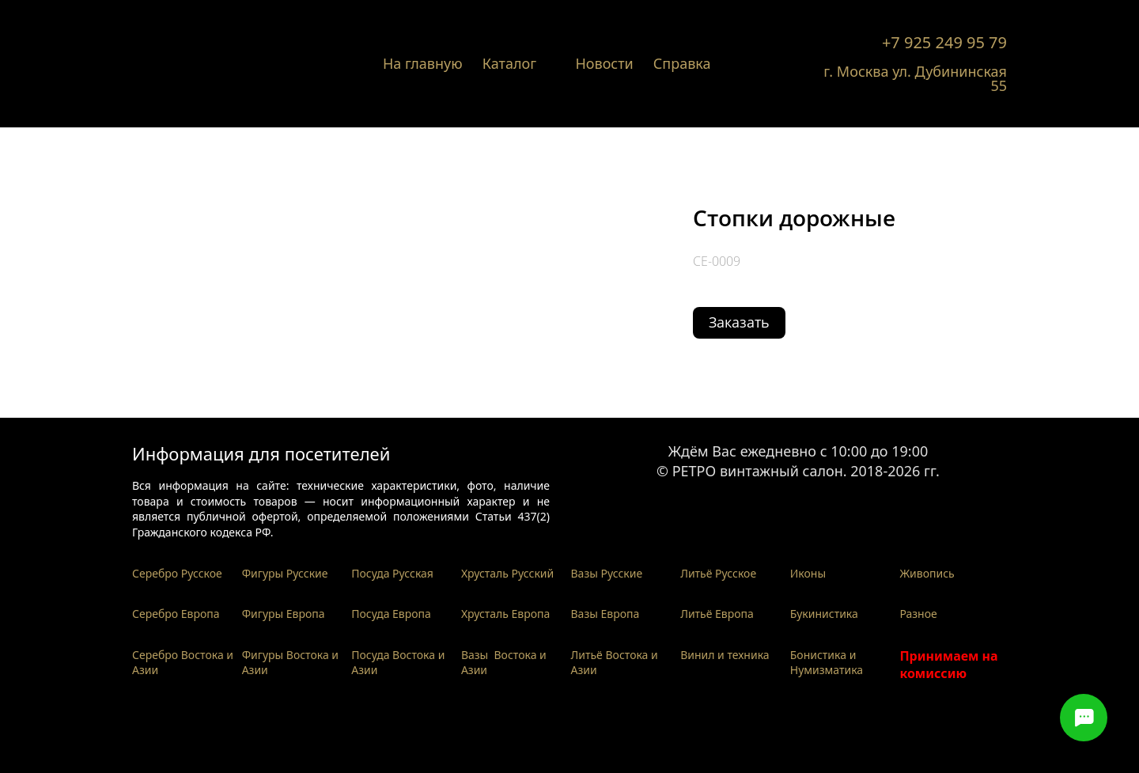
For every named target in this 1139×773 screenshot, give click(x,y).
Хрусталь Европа (506, 613)
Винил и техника (724, 654)
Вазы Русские (607, 573)
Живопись (926, 573)
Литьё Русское (718, 573)
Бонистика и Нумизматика (826, 662)
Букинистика (824, 613)
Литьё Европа (717, 613)
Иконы (808, 573)
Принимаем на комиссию (948, 664)
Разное (918, 613)
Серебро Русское (177, 573)
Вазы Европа (605, 613)
